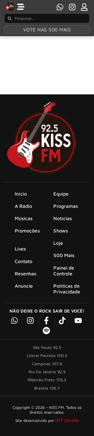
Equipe (61, 194)
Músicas (24, 218)
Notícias (62, 218)
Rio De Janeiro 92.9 (47, 371)
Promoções (27, 230)
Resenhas (26, 273)
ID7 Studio (67, 420)
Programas (65, 206)
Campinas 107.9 (47, 363)
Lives (20, 249)
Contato (24, 261)
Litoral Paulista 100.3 (47, 355)
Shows (60, 230)
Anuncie (24, 286)
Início (21, 194)
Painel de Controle (63, 270)
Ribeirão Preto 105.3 (47, 380)
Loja (58, 243)
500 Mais (63, 255)
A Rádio (23, 206)
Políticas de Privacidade (66, 288)
